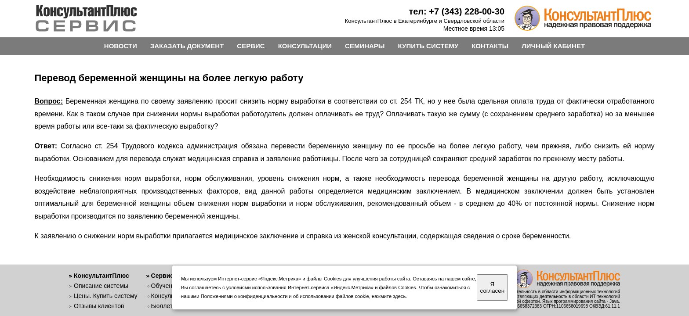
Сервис (162, 275)
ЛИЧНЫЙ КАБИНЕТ (553, 46)
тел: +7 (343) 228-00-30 (456, 11)
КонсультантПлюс (101, 275)
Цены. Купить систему (106, 295)
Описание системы (101, 285)
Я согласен (492, 287)
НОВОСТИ (120, 46)
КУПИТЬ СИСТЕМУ (428, 46)
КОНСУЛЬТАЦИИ (305, 46)
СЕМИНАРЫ (364, 46)
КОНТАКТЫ (489, 46)
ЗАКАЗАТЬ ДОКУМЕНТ (187, 46)
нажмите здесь (389, 296)
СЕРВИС (251, 46)
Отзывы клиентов (99, 305)
